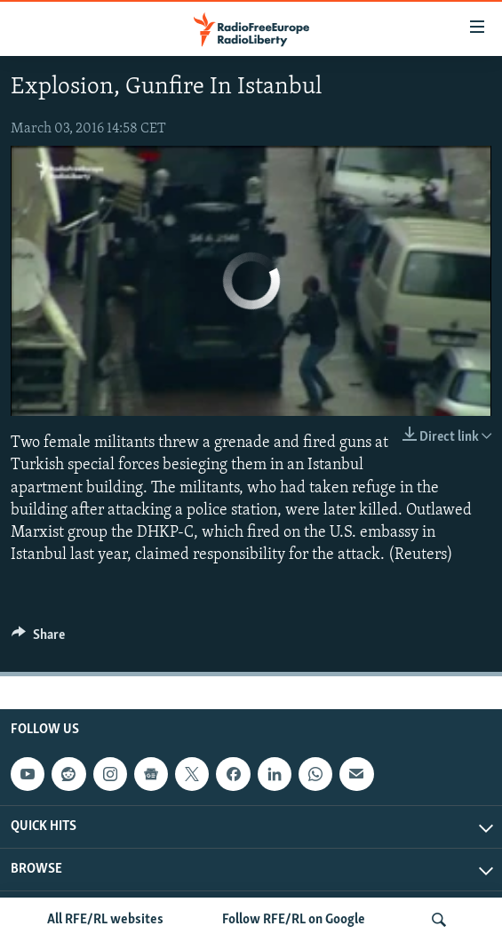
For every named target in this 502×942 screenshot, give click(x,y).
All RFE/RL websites (105, 920)
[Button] (38, 639)
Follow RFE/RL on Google (293, 920)
